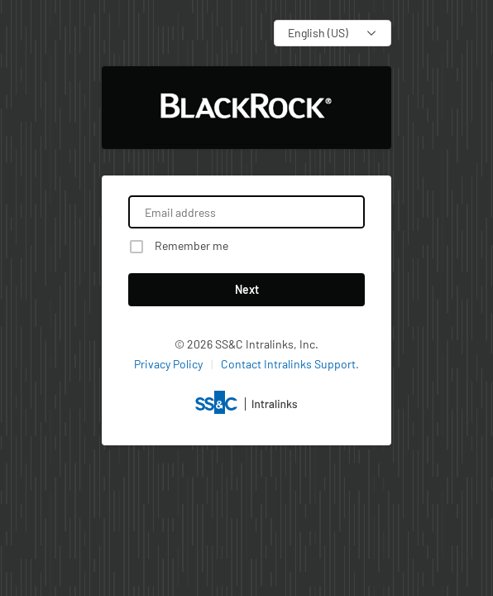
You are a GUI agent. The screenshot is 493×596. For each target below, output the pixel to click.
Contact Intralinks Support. (290, 364)
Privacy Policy (168, 364)
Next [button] (247, 289)
